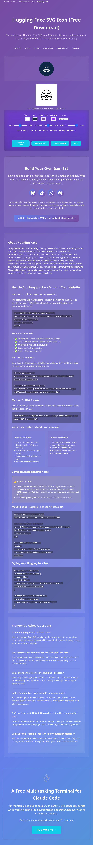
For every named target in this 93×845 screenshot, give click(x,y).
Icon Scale (39, 125)
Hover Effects (22, 130)
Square (27, 48)
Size (10, 125)
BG (34, 115)
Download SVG (40, 143)
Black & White (62, 48)
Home (6, 1)
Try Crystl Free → (46, 827)
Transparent (48, 48)
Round (36, 48)
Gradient (75, 48)
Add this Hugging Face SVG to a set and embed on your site (46, 218)
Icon (26, 115)
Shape (64, 116)
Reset (76, 143)
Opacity (63, 125)
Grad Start (43, 115)
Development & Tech (26, 1)
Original (17, 48)
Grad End (53, 115)
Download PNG (60, 143)
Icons (13, 1)
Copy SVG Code (21, 143)
